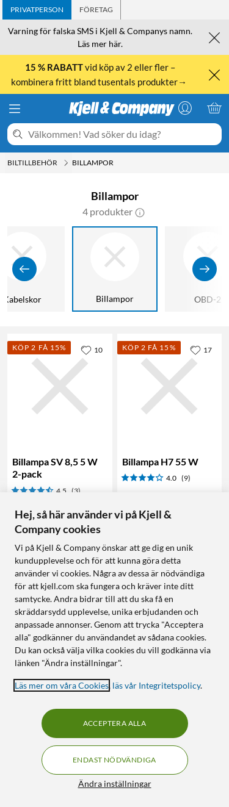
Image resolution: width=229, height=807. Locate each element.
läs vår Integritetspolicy (156, 685)
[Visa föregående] (24, 269)
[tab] (36, 10)
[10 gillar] (92, 349)
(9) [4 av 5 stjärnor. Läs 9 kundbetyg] (186, 477)
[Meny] (14, 108)
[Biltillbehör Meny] (66, 162)
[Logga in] (185, 108)
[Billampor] (115, 269)
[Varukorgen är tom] (214, 108)
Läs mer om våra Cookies (62, 685)
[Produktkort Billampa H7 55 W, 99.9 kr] (169, 386)
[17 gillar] (201, 349)
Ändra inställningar (114, 783)
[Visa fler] (204, 269)
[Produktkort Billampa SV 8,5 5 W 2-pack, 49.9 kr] (59, 386)
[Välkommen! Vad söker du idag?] (122, 134)
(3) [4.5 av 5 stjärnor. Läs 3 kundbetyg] (76, 490)
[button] (140, 211)
